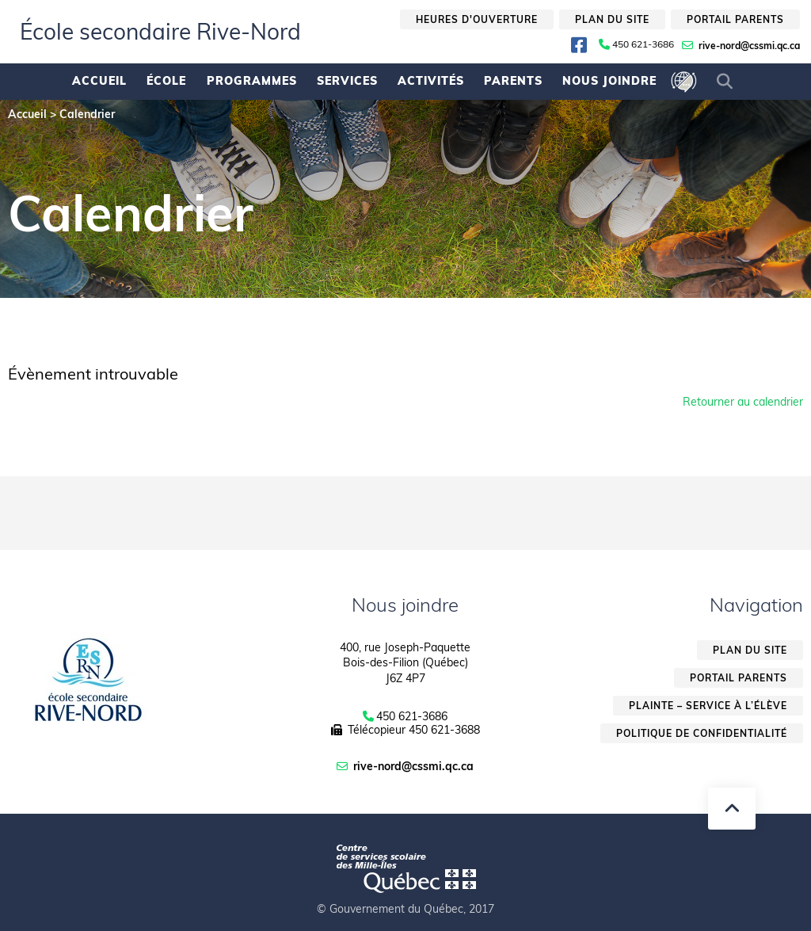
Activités (431, 81)
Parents (513, 81)
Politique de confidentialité (701, 733)
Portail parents (735, 19)
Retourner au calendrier (743, 402)
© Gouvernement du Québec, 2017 (405, 909)
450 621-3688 (444, 730)
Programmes (252, 81)
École (166, 81)
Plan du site (612, 19)
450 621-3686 (643, 44)
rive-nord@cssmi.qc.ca (749, 46)
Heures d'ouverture (477, 19)
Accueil (99, 81)
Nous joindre (609, 81)
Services (347, 81)
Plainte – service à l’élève (708, 706)
